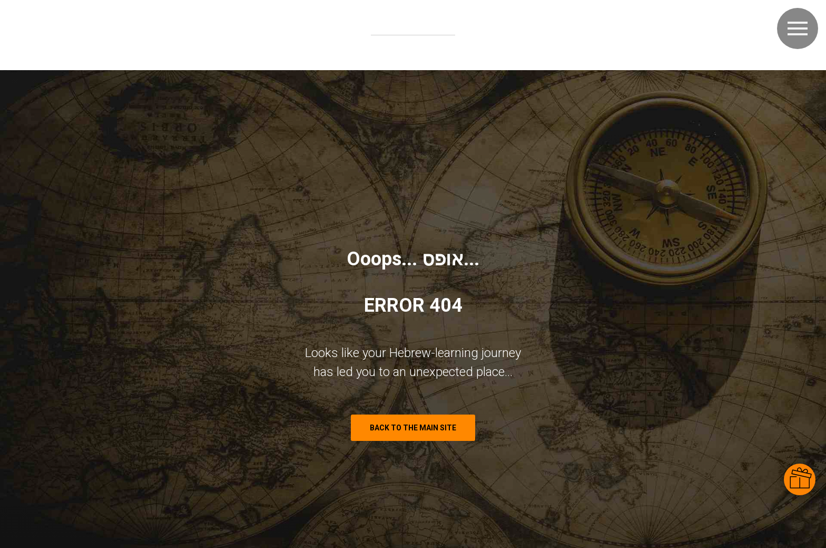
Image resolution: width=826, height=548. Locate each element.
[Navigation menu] (798, 28)
